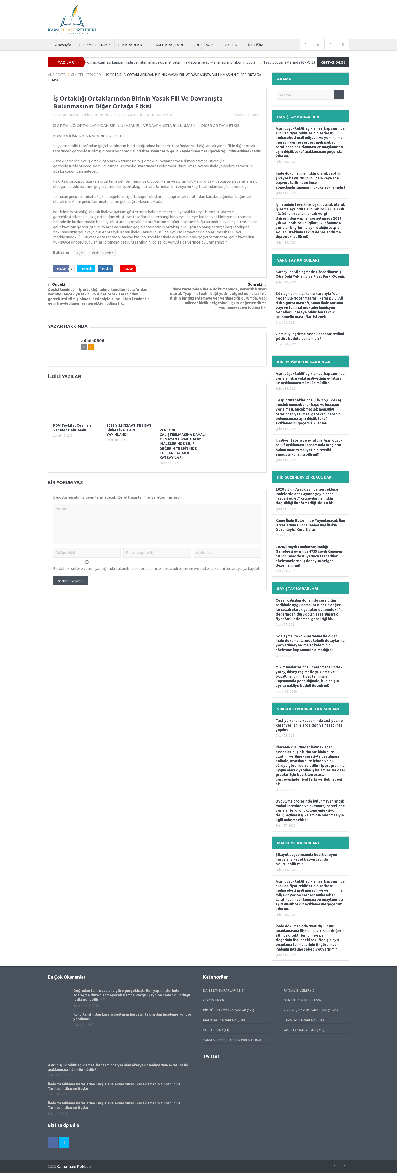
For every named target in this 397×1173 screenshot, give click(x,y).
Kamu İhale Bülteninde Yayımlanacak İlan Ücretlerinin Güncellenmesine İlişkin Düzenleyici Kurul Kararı (310, 525)
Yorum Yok (164, 114)
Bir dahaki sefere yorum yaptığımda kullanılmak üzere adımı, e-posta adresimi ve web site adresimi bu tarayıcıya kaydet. (156, 568)
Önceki (56, 284)
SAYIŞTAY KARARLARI (300, 1020)
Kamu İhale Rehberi (74, 1166)
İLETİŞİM (254, 44)
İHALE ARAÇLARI (166, 45)
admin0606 (71, 114)
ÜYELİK (229, 45)
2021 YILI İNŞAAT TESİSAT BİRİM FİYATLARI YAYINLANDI (129, 430)
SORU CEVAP (202, 45)
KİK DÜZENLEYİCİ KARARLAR (224, 1010)
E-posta (254, 114)
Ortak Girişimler (101, 253)
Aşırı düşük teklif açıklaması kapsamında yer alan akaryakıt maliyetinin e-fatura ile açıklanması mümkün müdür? (167, 62)
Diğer (80, 253)
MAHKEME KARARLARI (220, 1020)
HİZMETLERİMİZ (95, 45)
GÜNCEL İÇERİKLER (141, 114)
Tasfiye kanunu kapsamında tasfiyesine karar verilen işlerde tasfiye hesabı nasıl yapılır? (310, 725)
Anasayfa (61, 45)
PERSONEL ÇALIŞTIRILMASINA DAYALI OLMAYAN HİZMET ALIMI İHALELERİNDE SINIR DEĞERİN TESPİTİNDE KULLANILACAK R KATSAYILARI (183, 444)
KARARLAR (130, 45)
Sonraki (257, 284)
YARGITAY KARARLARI (300, 1030)
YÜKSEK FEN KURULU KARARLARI (228, 1039)
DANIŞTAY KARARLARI (219, 990)
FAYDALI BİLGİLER (296, 990)
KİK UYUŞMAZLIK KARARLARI (305, 1010)
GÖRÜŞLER (211, 1000)
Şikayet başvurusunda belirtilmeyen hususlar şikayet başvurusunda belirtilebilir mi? (306, 859)
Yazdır (239, 114)
